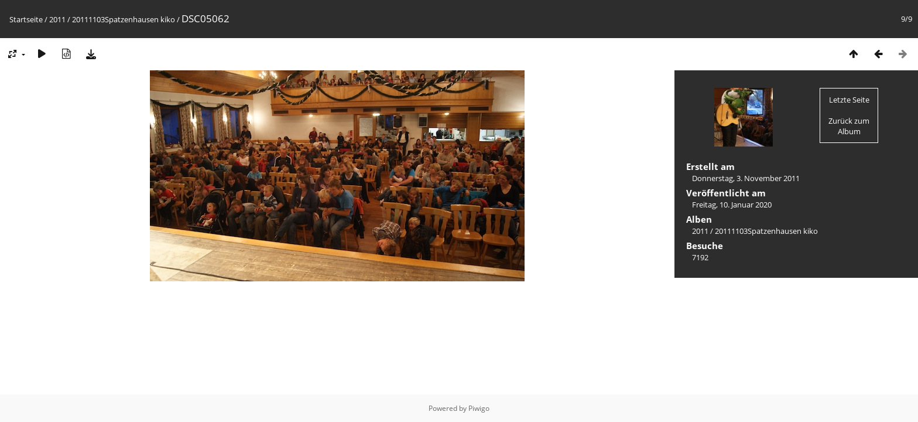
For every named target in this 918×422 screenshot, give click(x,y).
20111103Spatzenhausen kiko (123, 19)
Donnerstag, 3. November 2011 (746, 178)
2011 (57, 19)
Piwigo (478, 408)
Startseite (26, 19)
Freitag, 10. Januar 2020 (732, 204)
